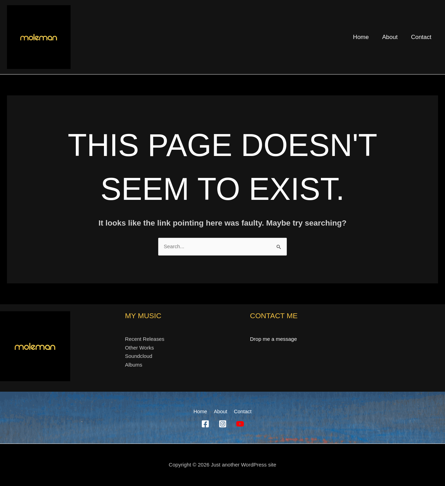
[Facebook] (205, 424)
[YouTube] (240, 424)
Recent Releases (145, 339)
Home (365, 37)
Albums (134, 365)
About (392, 37)
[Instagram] (223, 424)
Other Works (139, 348)
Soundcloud (139, 356)
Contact (422, 37)
